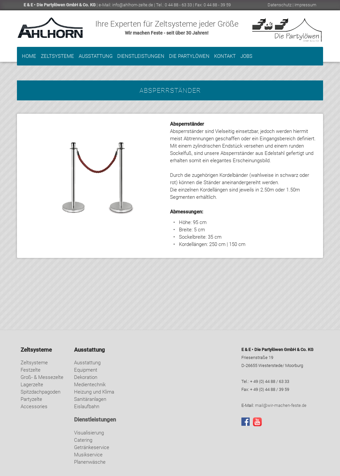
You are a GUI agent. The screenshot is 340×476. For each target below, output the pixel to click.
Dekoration (85, 377)
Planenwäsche (90, 462)
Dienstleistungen (140, 56)
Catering (83, 440)
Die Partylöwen (189, 56)
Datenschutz (280, 4)
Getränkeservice (91, 447)
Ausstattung (96, 56)
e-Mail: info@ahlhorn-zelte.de (126, 4)
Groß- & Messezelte (42, 377)
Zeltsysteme (57, 56)
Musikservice (88, 455)
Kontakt (225, 56)
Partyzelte (31, 399)
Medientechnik (90, 385)
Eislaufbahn (86, 407)
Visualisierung (89, 433)
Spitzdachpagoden (40, 392)
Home (29, 56)
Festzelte (31, 370)
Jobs (246, 56)
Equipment (85, 370)
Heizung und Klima (94, 392)
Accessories (34, 407)
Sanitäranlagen (90, 399)
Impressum (305, 4)
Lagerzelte (32, 385)
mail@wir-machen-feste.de (280, 405)
